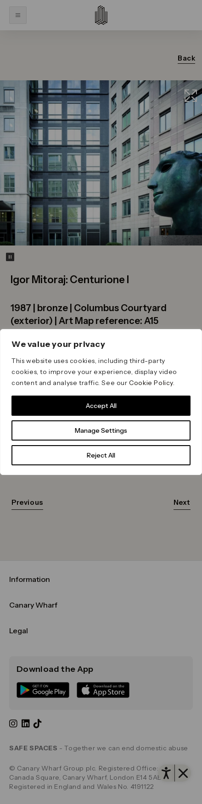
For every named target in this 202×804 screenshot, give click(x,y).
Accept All (101, 406)
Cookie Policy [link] (151, 383)
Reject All (101, 455)
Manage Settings (101, 430)
